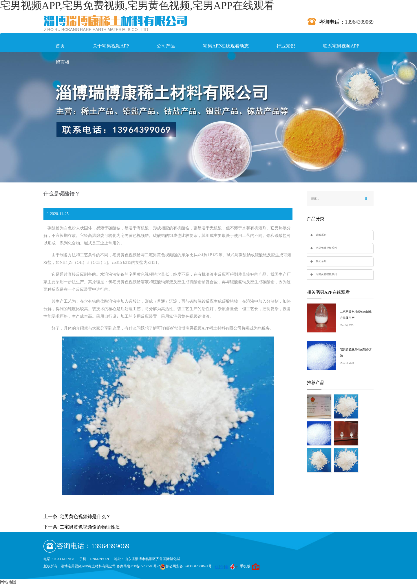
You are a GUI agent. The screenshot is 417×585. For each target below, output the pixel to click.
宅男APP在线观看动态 (225, 45)
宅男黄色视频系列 (326, 274)
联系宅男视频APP (341, 45)
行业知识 (286, 45)
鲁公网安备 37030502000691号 (186, 566)
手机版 (245, 566)
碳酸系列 (321, 234)
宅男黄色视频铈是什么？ (85, 516)
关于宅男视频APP (111, 45)
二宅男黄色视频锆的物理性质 (90, 526)
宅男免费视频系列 (326, 247)
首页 (60, 45)
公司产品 (166, 45)
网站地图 (8, 582)
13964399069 (359, 22)
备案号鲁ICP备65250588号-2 (138, 566)
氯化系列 (321, 261)
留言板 (63, 62)
